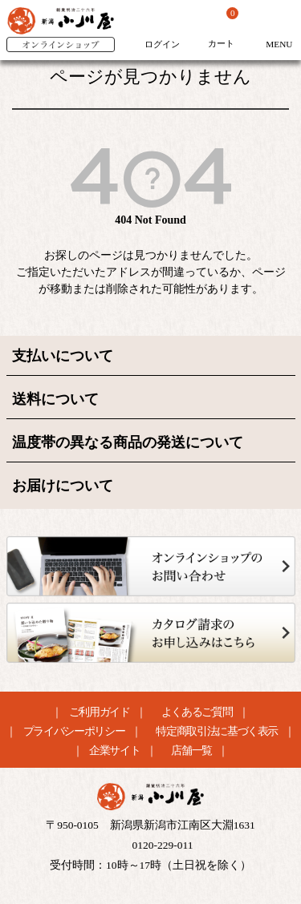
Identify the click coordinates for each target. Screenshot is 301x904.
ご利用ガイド (99, 712)
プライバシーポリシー (74, 731)
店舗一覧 (191, 751)
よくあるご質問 (197, 712)
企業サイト (114, 751)
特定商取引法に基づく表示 (217, 731)
